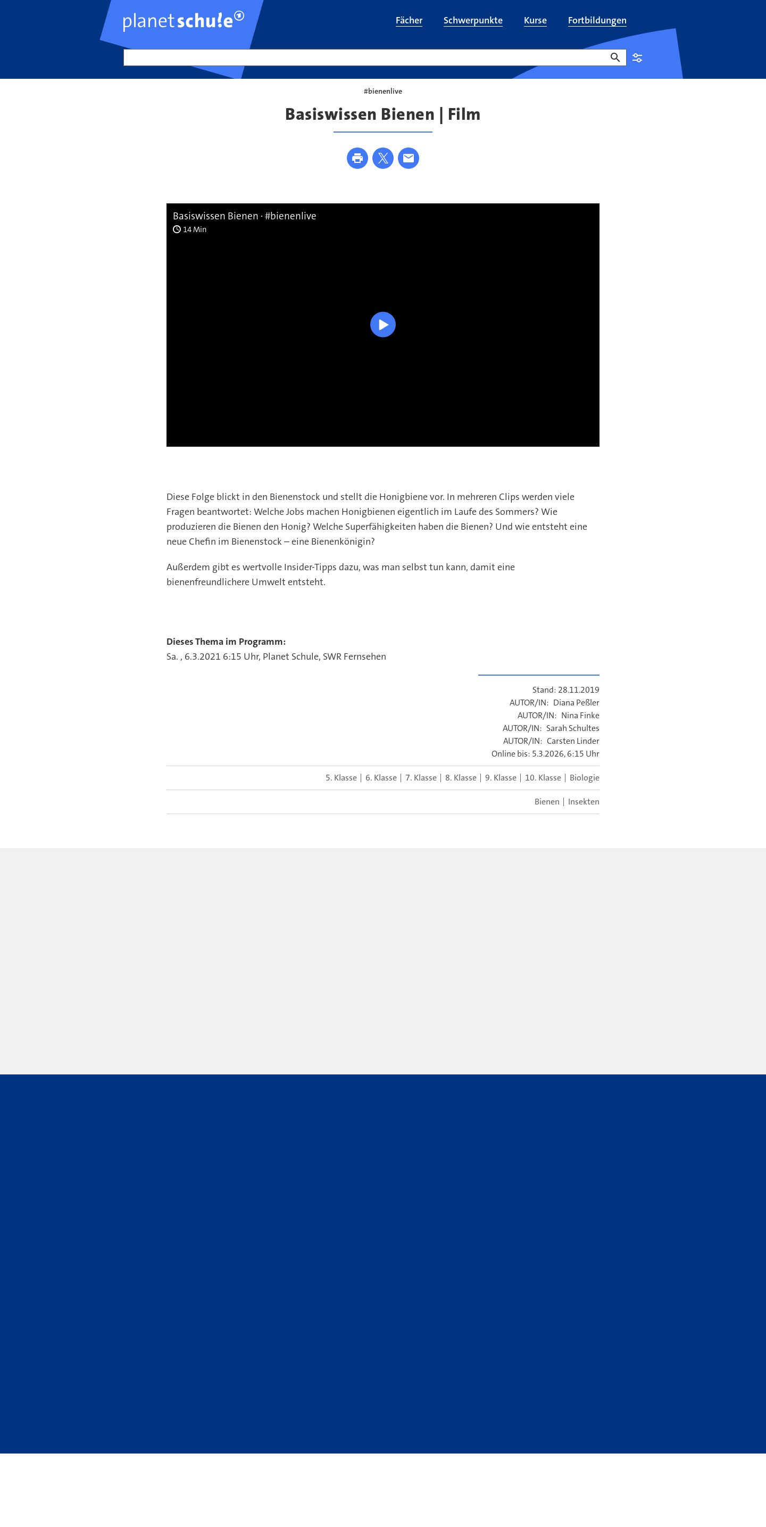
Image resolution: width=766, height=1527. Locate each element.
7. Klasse (421, 793)
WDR (612, 1434)
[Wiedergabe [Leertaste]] (383, 339)
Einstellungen (637, 57)
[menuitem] (409, 21)
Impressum (199, 1434)
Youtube (309, 1391)
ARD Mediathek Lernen (406, 1391)
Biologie (585, 793)
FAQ (130, 1391)
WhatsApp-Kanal (518, 1391)
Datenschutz (146, 1434)
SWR (591, 1434)
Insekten (584, 817)
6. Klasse (381, 793)
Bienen (547, 817)
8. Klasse (461, 793)
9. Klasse (501, 793)
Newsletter (241, 1391)
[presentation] (290, 966)
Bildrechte (246, 1434)
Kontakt (179, 1391)
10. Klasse (543, 793)
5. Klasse (341, 793)
